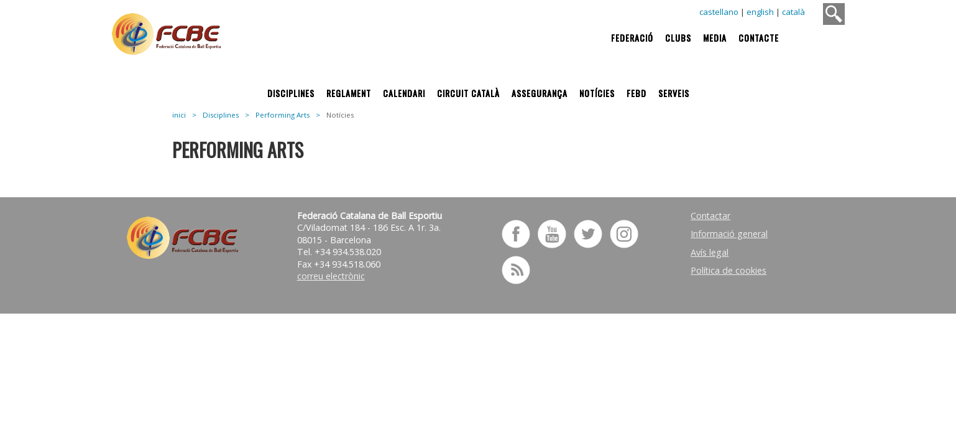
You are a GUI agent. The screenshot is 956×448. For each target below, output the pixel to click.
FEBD (636, 93)
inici (179, 114)
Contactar (710, 216)
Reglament (348, 93)
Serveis (673, 93)
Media (715, 37)
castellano (718, 11)
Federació (632, 37)
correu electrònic (331, 276)
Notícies (597, 93)
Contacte (758, 37)
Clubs (678, 37)
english (760, 11)
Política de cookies (728, 270)
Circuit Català (468, 93)
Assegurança (540, 93)
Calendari (404, 93)
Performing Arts (282, 114)
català (793, 11)
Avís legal (709, 252)
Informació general (729, 234)
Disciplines (291, 93)
